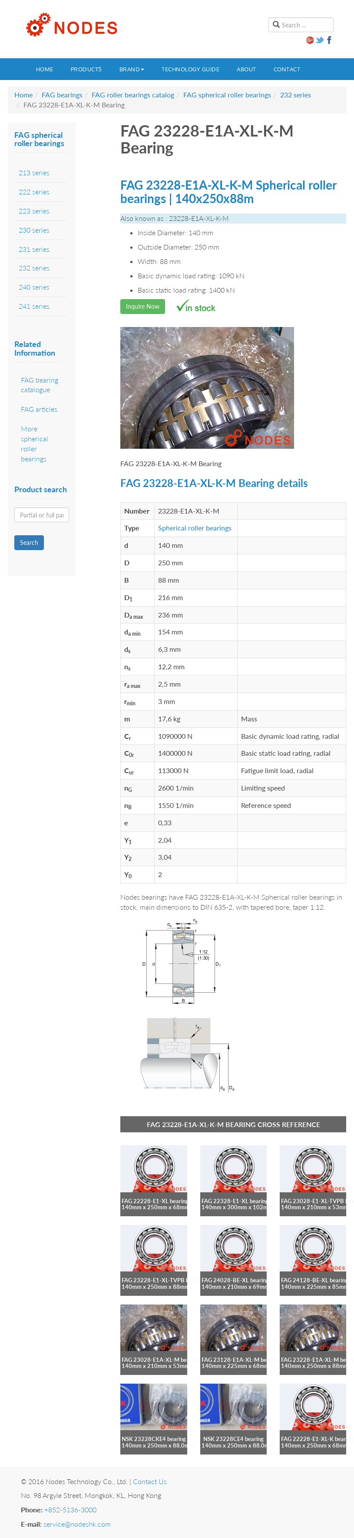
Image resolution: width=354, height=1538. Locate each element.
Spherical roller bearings (195, 528)
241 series (34, 306)
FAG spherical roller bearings (227, 94)
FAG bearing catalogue (39, 385)
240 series (34, 287)
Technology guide (190, 69)
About (246, 69)
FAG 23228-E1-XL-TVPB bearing (163, 1280)
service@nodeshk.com (77, 1524)
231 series (34, 249)
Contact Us (150, 1481)
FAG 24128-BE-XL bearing (314, 1280)
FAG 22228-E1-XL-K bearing (317, 1438)
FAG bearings (62, 94)
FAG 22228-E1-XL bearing (155, 1201)
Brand (132, 69)
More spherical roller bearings (34, 443)
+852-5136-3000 (70, 1509)
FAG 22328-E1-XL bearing (235, 1201)
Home (44, 69)
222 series (34, 191)
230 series (34, 230)
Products (86, 69)
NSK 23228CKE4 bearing (154, 1438)
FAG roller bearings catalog (133, 94)
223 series (34, 211)
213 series (34, 172)
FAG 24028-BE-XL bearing (235, 1280)
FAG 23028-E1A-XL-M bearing (160, 1359)
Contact (287, 69)
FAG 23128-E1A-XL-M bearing (240, 1359)
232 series (295, 94)
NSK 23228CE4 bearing (233, 1438)
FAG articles (39, 409)
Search (29, 542)
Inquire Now (142, 306)
